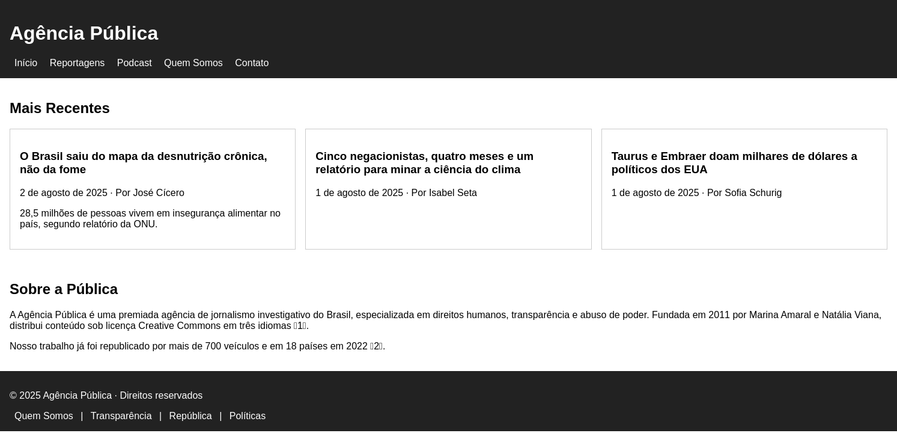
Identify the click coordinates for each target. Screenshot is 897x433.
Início (25, 63)
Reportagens (77, 63)
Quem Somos (193, 63)
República (190, 416)
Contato (252, 63)
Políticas (248, 416)
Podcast (134, 63)
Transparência (121, 416)
